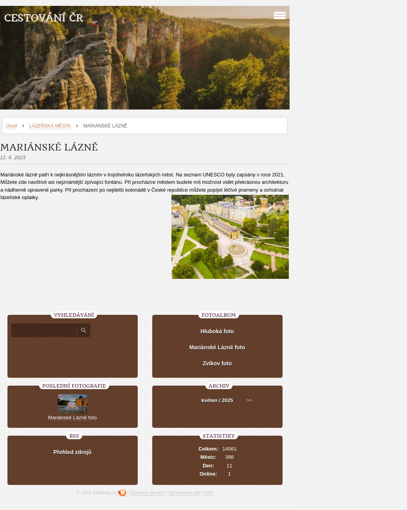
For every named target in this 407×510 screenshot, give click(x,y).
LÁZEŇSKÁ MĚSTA (50, 126)
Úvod (11, 126)
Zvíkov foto (217, 363)
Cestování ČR (43, 18)
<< (185, 400)
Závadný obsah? (147, 493)
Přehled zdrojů (72, 452)
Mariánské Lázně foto (217, 347)
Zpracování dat (184, 493)
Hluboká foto (217, 331)
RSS (208, 493)
